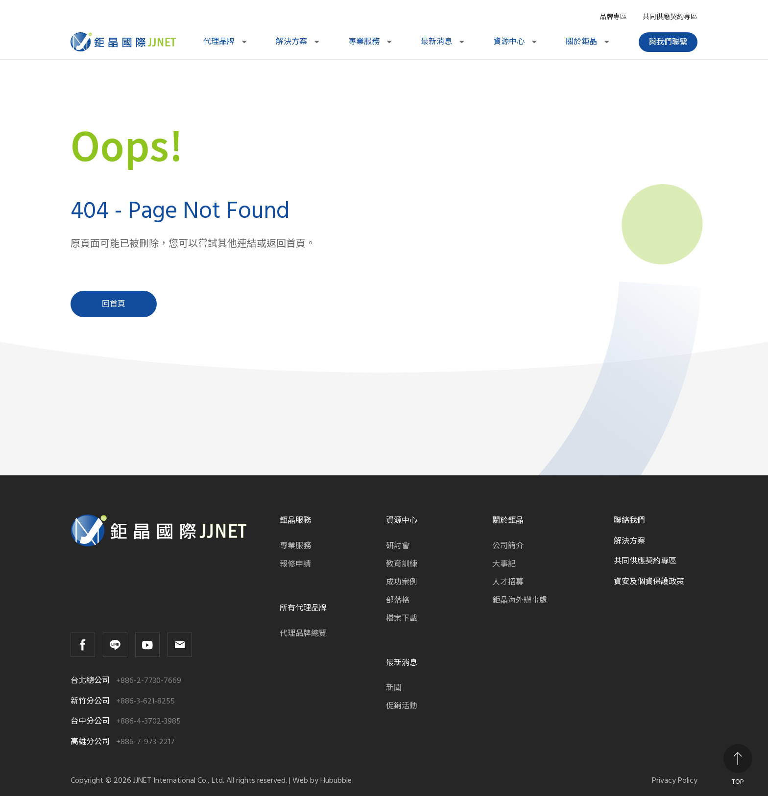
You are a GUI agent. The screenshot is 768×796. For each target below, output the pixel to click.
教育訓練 (401, 564)
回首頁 (113, 304)
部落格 (397, 600)
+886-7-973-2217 (145, 742)
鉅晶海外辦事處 (519, 600)
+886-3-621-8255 (145, 701)
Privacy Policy (674, 780)
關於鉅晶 (588, 41)
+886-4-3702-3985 (148, 721)
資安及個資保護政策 (649, 581)
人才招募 (508, 582)
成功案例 (401, 582)
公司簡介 (508, 545)
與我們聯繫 (668, 42)
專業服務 (370, 41)
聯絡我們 (629, 520)
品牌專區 (613, 17)
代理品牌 (225, 41)
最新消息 (443, 41)
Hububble (336, 780)
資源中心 (515, 41)
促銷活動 (401, 706)
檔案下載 (401, 618)
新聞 (394, 687)
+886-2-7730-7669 (148, 681)
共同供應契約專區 (670, 17)
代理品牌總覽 (303, 633)
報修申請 (295, 564)
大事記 (504, 564)
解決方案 (298, 41)
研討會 (397, 545)
